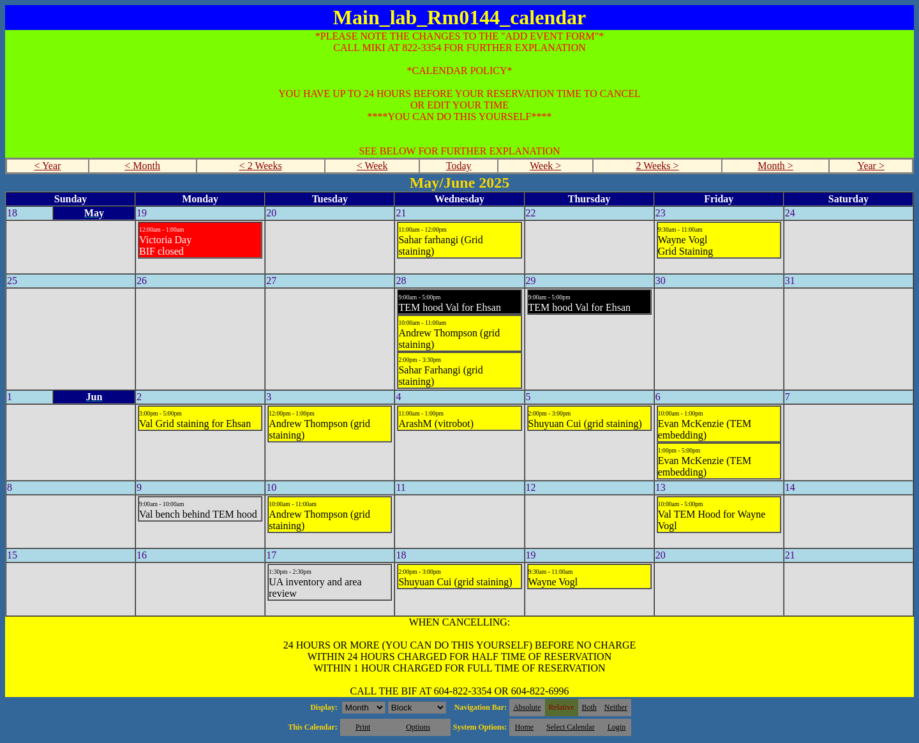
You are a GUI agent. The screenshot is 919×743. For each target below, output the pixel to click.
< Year (47, 165)
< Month (142, 165)
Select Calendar (570, 727)
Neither (615, 707)
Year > (871, 165)
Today (459, 165)
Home (524, 727)
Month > (775, 165)
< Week (372, 165)
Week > (545, 165)
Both (589, 707)
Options (418, 727)
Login (617, 727)
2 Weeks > (657, 165)
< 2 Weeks (260, 165)
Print (362, 727)
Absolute (527, 707)
